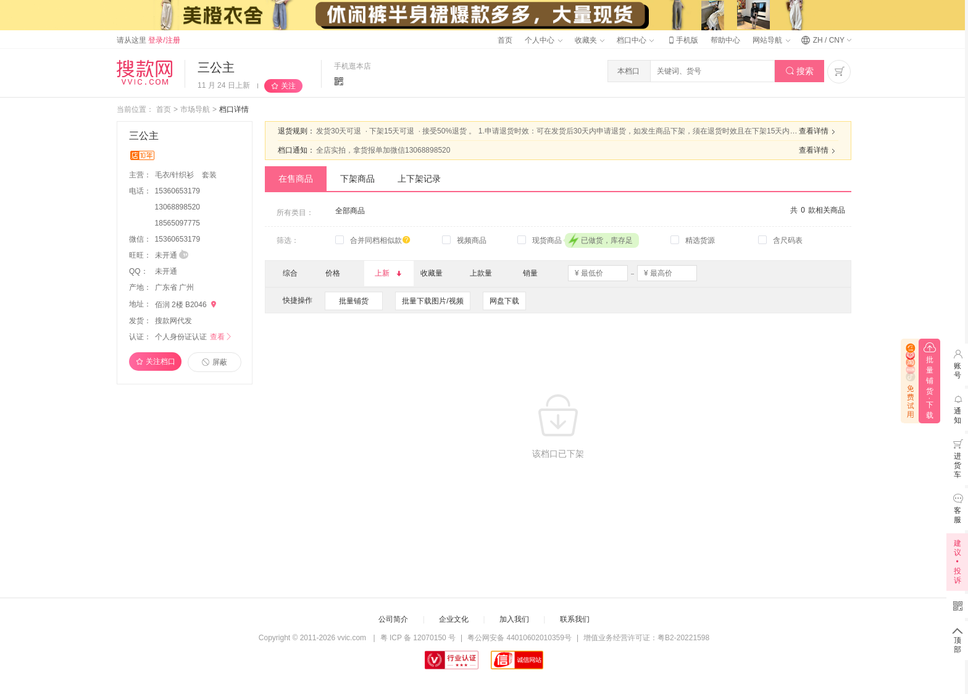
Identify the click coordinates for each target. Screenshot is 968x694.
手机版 (682, 40)
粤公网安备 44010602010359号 (519, 637)
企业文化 (454, 619)
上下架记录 (419, 179)
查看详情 (818, 131)
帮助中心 (725, 40)
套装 (209, 175)
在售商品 (295, 179)
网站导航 (771, 40)
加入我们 (514, 619)
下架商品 (357, 179)
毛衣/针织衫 (175, 175)
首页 (505, 40)
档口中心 (635, 40)
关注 (288, 86)
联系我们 (575, 619)
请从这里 (148, 40)
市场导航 (195, 109)
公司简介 (393, 619)
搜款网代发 (173, 320)
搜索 (799, 71)
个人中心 (543, 40)
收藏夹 (589, 40)
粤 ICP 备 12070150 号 (418, 637)
